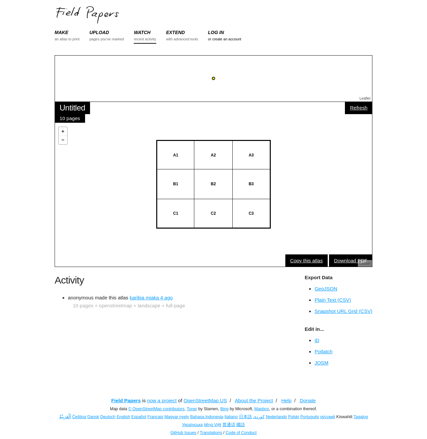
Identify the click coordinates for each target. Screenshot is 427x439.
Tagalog (361, 417)
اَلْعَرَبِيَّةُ (65, 417)
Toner (192, 409)
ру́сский (327, 417)
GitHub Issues (183, 432)
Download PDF (350, 260)
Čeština (79, 417)
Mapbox (261, 409)
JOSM (321, 363)
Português (309, 417)
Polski (293, 417)
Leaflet (364, 98)
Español (138, 417)
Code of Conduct (241, 432)
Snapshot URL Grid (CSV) (343, 311)
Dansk (93, 417)
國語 (240, 424)
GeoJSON (325, 288)
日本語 (245, 417)
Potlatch (323, 351)
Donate (308, 400)
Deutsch (108, 417)
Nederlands (276, 417)
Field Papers (126, 400)
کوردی (258, 417)
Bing (224, 409)
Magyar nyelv (177, 417)
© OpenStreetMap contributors (156, 409)
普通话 (228, 424)
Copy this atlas (306, 260)
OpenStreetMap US (205, 400)
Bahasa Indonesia (206, 417)
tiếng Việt (212, 424)
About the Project (254, 400)
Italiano (231, 417)
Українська (192, 424)
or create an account (224, 39)
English (123, 417)
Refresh (358, 107)
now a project (161, 400)
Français (155, 417)
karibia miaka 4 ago (151, 297)
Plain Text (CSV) (332, 300)
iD (316, 340)
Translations (211, 432)
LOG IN (216, 32)
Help (286, 400)
